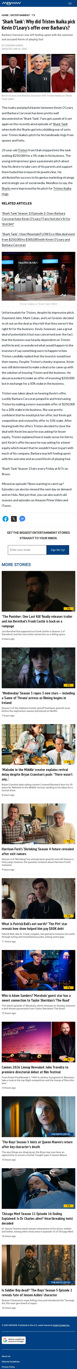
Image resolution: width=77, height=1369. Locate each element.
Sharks (6, 188)
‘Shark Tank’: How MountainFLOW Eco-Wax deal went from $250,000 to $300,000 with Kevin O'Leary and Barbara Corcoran (38, 239)
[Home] (11, 3)
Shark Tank (60, 124)
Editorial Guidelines (11, 1361)
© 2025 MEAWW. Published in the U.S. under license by (27, 1325)
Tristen (23, 150)
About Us (6, 1356)
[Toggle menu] (71, 3)
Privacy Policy (8, 1367)
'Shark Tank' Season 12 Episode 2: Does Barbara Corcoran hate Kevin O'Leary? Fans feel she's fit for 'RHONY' (36, 218)
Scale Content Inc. (61, 1325)
